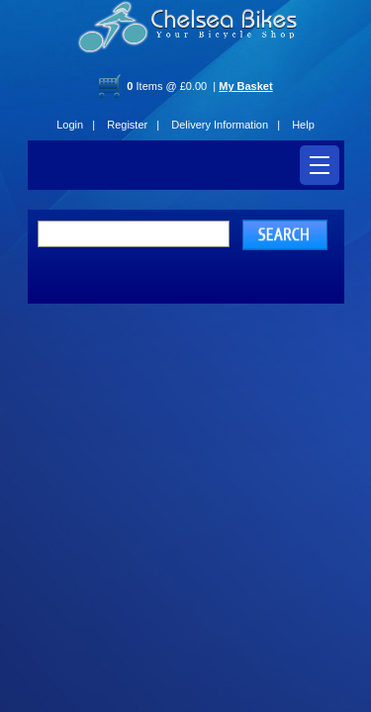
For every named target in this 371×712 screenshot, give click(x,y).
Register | (133, 125)
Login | (75, 125)
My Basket (245, 86)
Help (303, 125)
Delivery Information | (225, 125)
